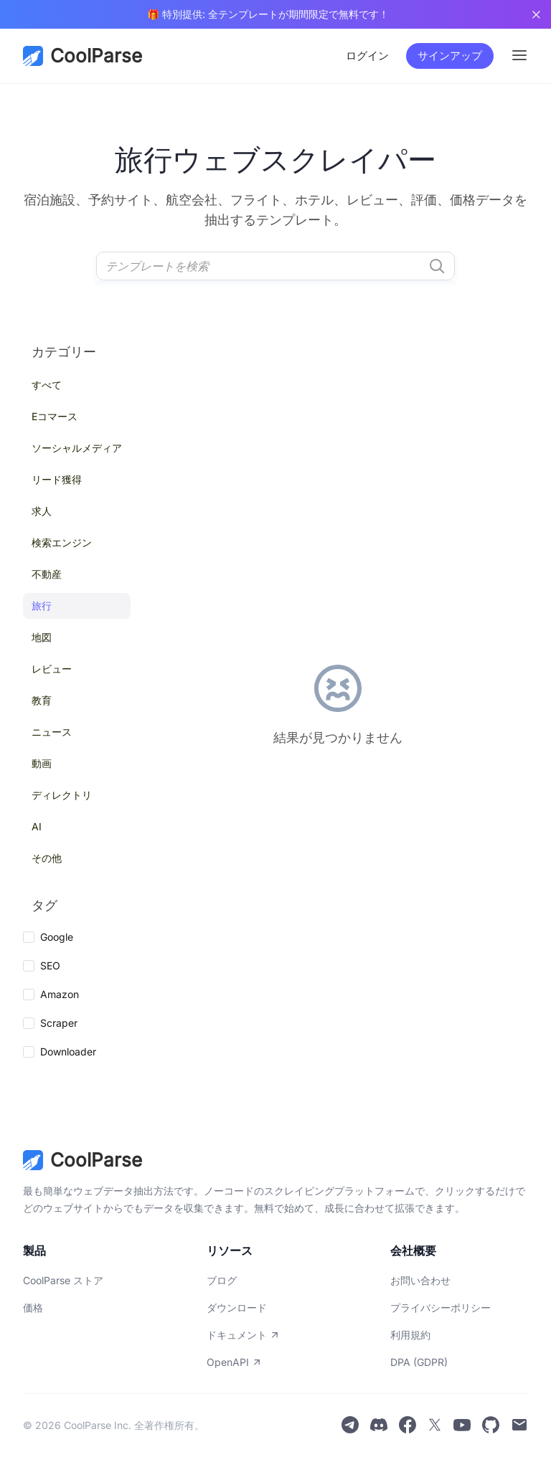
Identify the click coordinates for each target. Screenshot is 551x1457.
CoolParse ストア (63, 1280)
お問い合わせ (420, 1280)
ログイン (367, 55)
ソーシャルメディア (77, 448)
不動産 (47, 574)
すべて (47, 385)
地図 (42, 637)
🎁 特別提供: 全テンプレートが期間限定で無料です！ (268, 14)
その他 (47, 858)
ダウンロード (237, 1307)
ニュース (52, 732)
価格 (33, 1307)
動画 (42, 763)
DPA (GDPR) (419, 1362)
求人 (42, 511)
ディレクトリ (62, 795)
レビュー (52, 669)
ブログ (222, 1280)
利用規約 (410, 1335)
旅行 (42, 605)
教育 (42, 700)
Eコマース (54, 416)
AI (37, 826)
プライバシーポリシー (440, 1307)
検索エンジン (62, 542)
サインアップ (450, 55)
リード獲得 (57, 479)
